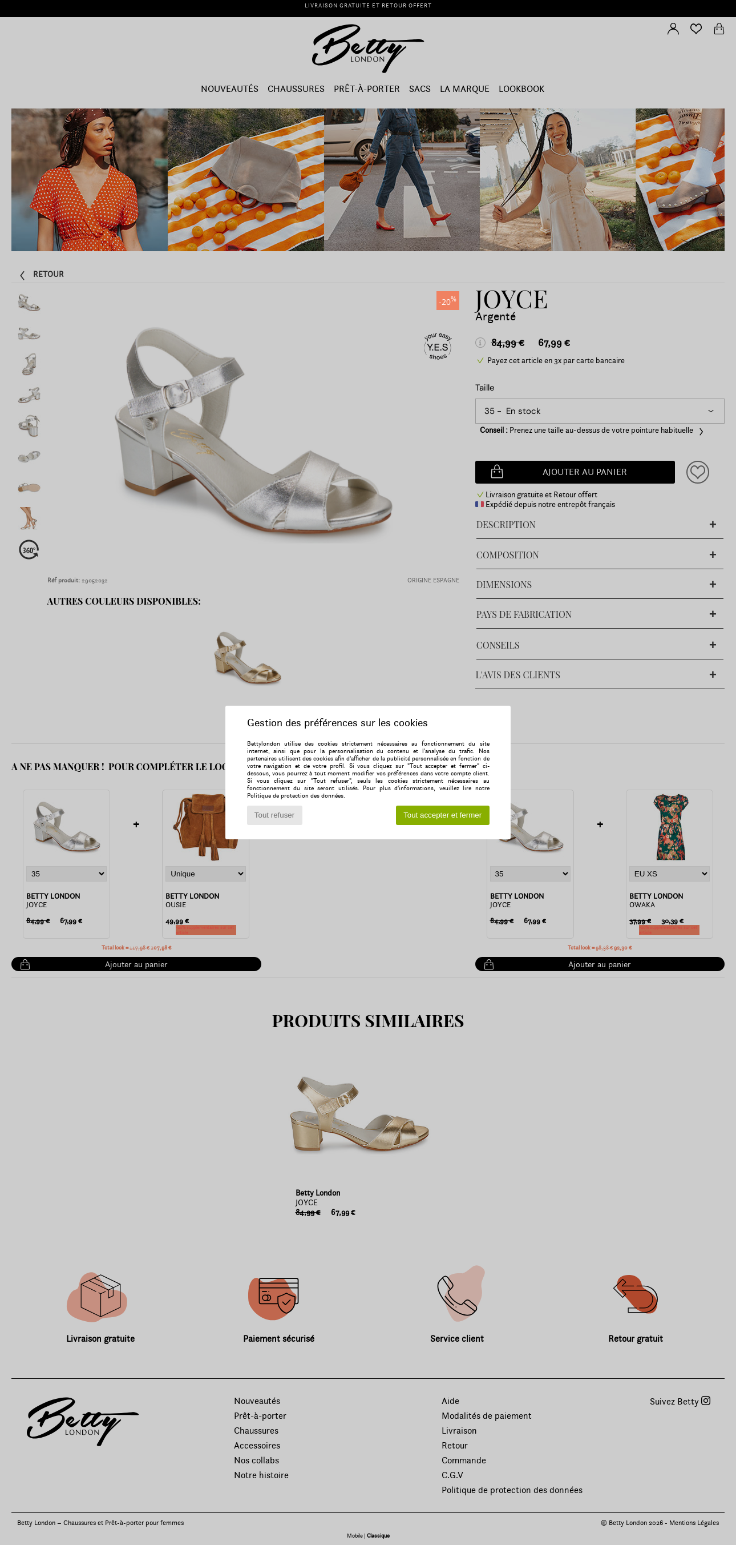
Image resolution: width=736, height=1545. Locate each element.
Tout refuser (274, 815)
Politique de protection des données (295, 795)
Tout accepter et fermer (442, 815)
